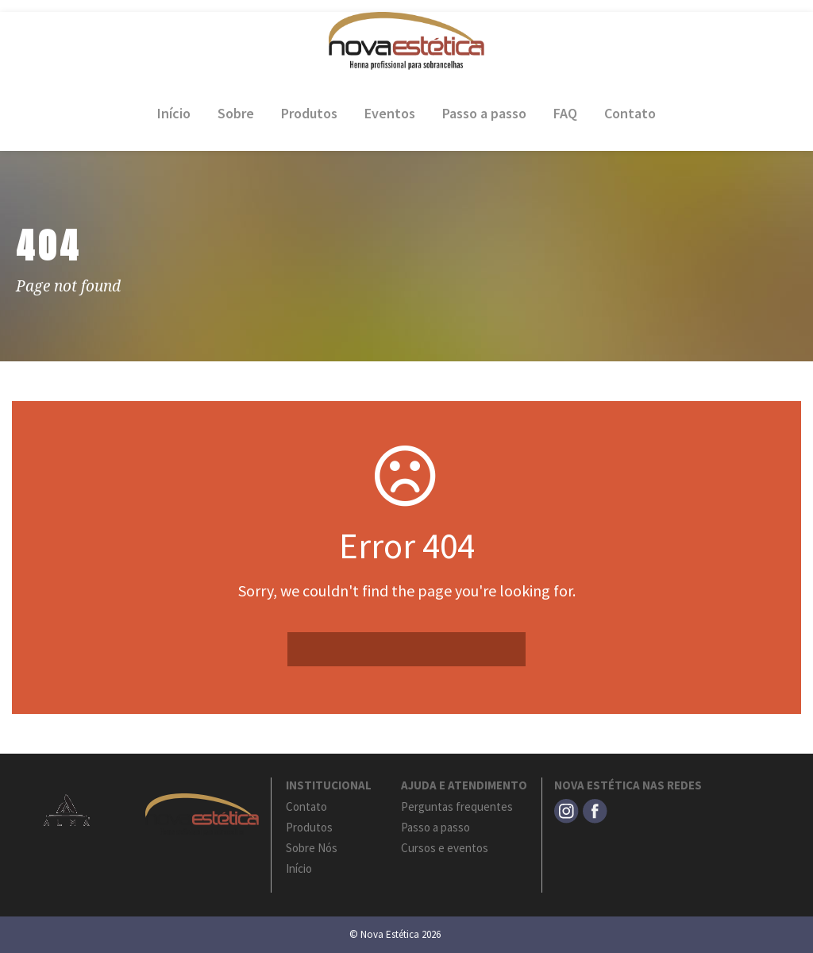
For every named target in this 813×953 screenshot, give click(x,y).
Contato (630, 113)
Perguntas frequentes (457, 806)
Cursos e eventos (444, 847)
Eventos (389, 113)
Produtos (309, 113)
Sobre (236, 113)
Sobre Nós (311, 847)
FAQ (565, 113)
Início (174, 113)
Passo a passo (484, 113)
